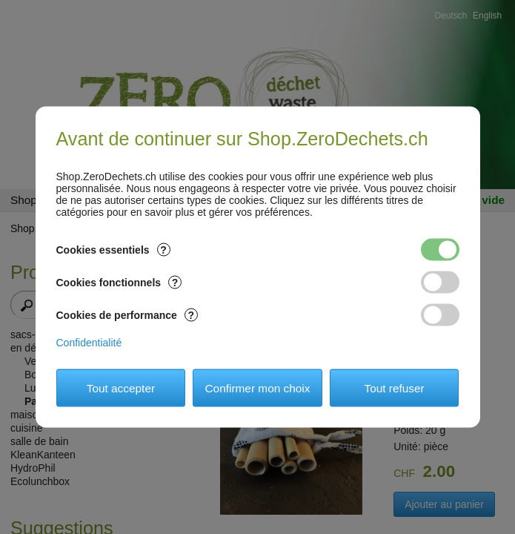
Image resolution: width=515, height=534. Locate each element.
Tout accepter (121, 387)
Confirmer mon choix (257, 387)
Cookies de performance (127, 315)
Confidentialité (89, 343)
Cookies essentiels (113, 250)
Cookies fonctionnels (119, 283)
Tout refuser (394, 387)
